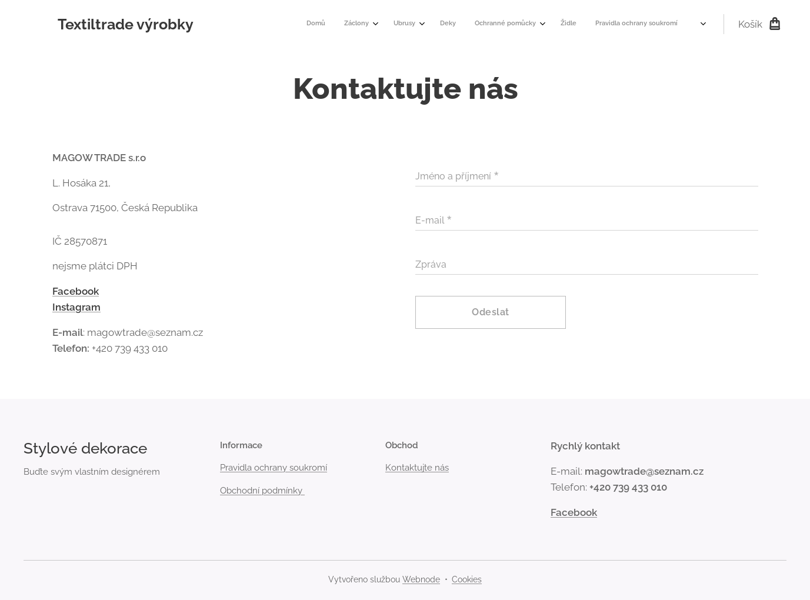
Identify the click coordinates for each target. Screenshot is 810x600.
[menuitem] (537, 24)
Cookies (467, 579)
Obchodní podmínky (262, 490)
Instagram (76, 307)
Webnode (421, 579)
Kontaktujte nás (417, 467)
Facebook (75, 290)
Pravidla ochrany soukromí (273, 467)
